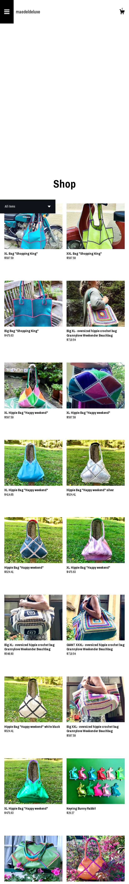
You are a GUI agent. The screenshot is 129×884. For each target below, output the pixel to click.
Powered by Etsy (40, 877)
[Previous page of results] (48, 865)
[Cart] (121, 12)
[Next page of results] (81, 865)
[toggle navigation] (7, 12)
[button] (27, 79)
